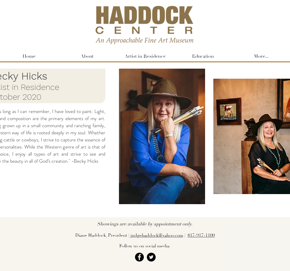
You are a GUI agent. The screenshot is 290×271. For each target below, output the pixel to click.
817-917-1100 (201, 235)
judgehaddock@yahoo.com (156, 235)
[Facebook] (139, 257)
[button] (203, 56)
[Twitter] (151, 257)
